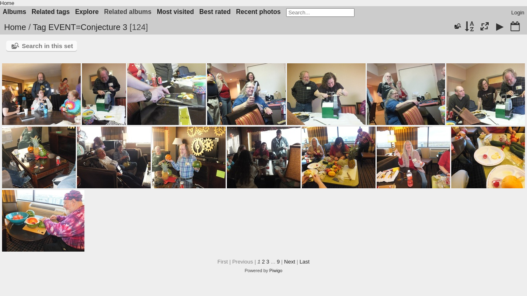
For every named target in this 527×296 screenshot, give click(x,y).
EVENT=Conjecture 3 (87, 27)
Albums (14, 11)
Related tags (51, 11)
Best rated (215, 11)
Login (518, 12)
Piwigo (275, 270)
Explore (86, 11)
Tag (39, 27)
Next (289, 262)
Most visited (175, 11)
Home (7, 3)
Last (304, 262)
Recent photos (258, 11)
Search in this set (47, 45)
